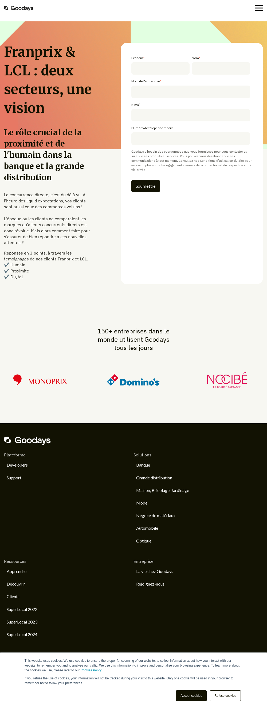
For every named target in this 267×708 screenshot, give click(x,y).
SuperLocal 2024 (22, 634)
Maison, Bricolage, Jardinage (162, 490)
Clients (13, 596)
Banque (143, 464)
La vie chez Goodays (154, 571)
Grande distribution (154, 477)
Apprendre (16, 571)
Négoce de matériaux (155, 515)
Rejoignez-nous (150, 583)
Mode (141, 502)
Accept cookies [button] (191, 696)
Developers (17, 464)
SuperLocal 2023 (22, 621)
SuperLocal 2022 (22, 609)
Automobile (147, 527)
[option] (133, 380)
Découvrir (16, 583)
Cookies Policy (90, 670)
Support (14, 477)
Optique (143, 540)
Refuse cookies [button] (225, 696)
